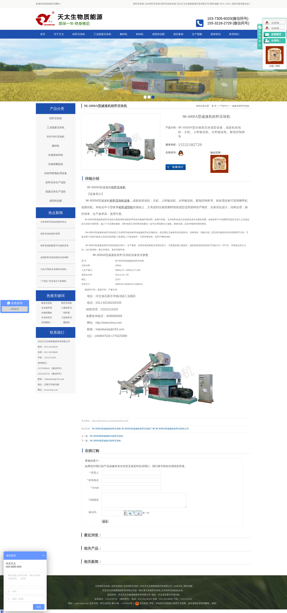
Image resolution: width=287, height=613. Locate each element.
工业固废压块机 (102, 34)
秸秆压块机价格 (168, 4)
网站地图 (214, 4)
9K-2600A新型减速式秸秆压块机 (105, 440)
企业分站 (178, 586)
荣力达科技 (105, 603)
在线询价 (176, 167)
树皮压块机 (46, 303)
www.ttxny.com (81, 603)
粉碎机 (140, 34)
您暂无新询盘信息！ (241, 4)
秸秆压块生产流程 (56, 182)
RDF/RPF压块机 (55, 136)
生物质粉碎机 (55, 155)
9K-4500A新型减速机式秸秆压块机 (106, 436)
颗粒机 (66, 322)
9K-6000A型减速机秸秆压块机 (106, 428)
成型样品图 (158, 34)
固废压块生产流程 (56, 191)
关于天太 (59, 34)
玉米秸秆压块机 (152, 4)
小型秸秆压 (66, 317)
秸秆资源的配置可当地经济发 (55, 245)
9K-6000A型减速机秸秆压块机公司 (172, 428)
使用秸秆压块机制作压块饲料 (55, 257)
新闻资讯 (216, 34)
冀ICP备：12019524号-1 (123, 603)
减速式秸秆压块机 (240, 106)
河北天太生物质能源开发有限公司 (193, 4)
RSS (222, 4)
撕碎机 (123, 34)
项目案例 (178, 34)
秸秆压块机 (138, 4)
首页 (42, 34)
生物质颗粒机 (55, 164)
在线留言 (276, 34)
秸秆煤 (66, 312)
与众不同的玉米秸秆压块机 (53, 269)
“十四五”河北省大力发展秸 (53, 281)
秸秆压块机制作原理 (50, 233)
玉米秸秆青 (46, 308)
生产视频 (197, 34)
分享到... (276, 40)
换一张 (146, 513)
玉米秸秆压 (46, 317)
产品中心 (224, 106)
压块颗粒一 (46, 322)
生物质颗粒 (46, 312)
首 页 (214, 106)
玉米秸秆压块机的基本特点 (53, 222)
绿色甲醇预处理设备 (55, 173)
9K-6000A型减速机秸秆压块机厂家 (138, 428)
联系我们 (234, 34)
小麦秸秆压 (66, 308)
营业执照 (144, 603)
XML (227, 4)
